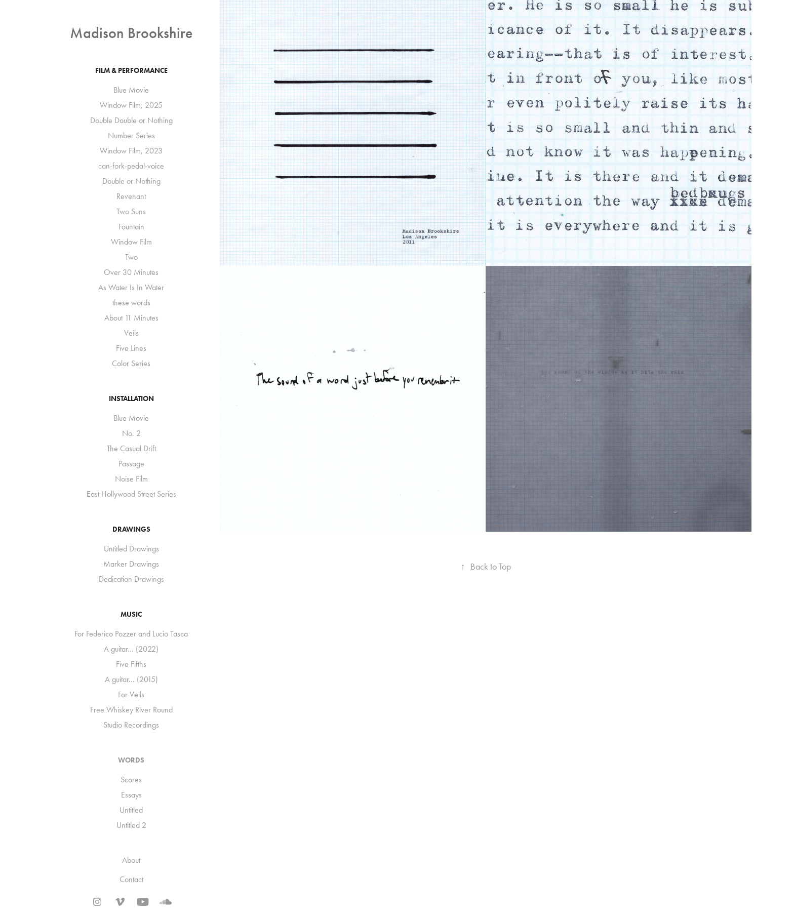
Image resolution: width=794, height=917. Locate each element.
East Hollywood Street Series (131, 494)
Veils (131, 333)
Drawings (131, 529)
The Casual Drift (131, 448)
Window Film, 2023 (131, 150)
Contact (131, 879)
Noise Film (131, 479)
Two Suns (131, 211)
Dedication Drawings (131, 579)
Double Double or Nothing (131, 120)
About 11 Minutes (131, 318)
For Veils (131, 694)
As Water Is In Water (131, 287)
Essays (131, 795)
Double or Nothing (131, 181)
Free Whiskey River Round (131, 709)
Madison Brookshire (131, 33)
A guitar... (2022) (131, 649)
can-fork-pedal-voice (131, 166)
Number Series (131, 135)
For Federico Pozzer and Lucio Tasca (131, 634)
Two (131, 257)
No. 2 (131, 433)
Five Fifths (131, 664)
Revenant (131, 196)
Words (131, 760)
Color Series (131, 363)
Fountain (131, 226)
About (131, 860)
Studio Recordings (131, 725)
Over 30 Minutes (131, 272)
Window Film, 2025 (131, 105)
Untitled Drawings (131, 548)
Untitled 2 (131, 825)
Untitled (131, 810)
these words (131, 302)
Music (131, 614)
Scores (131, 779)
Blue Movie (131, 90)
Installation (131, 398)
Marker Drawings (131, 564)
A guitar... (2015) (131, 679)
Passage (131, 463)
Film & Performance (131, 70)
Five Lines (131, 348)
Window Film (131, 242)
